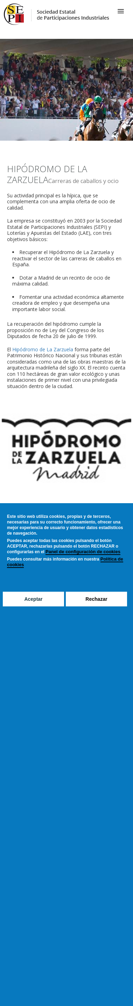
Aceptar (33, 599)
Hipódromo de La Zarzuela (42, 349)
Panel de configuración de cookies (83, 551)
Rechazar (96, 599)
